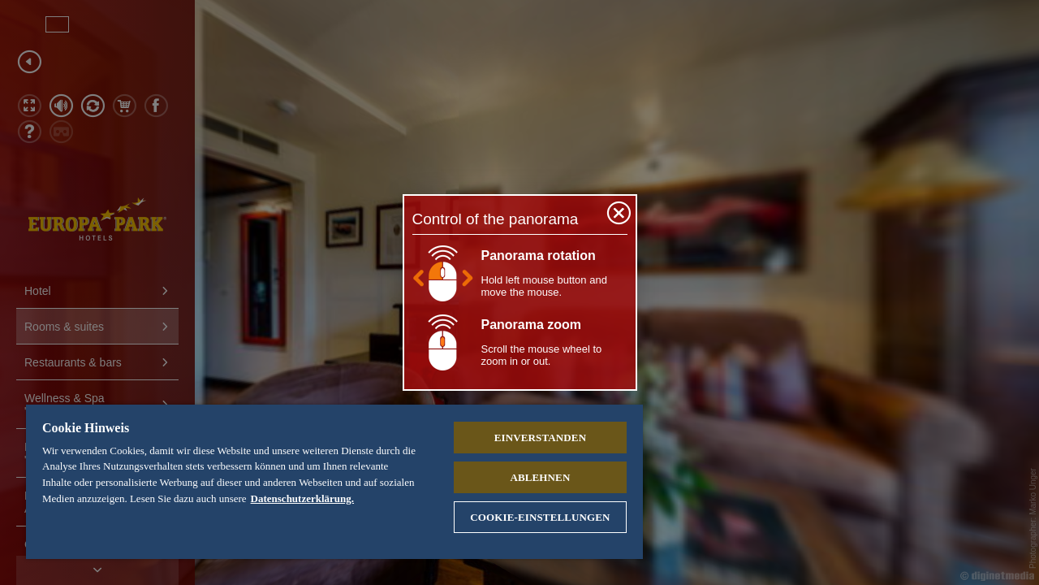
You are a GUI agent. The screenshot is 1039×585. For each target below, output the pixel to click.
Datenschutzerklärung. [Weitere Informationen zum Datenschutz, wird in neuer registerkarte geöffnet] (338, 498)
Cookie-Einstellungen (527, 517)
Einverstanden (528, 437)
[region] (327, 482)
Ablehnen (528, 477)
